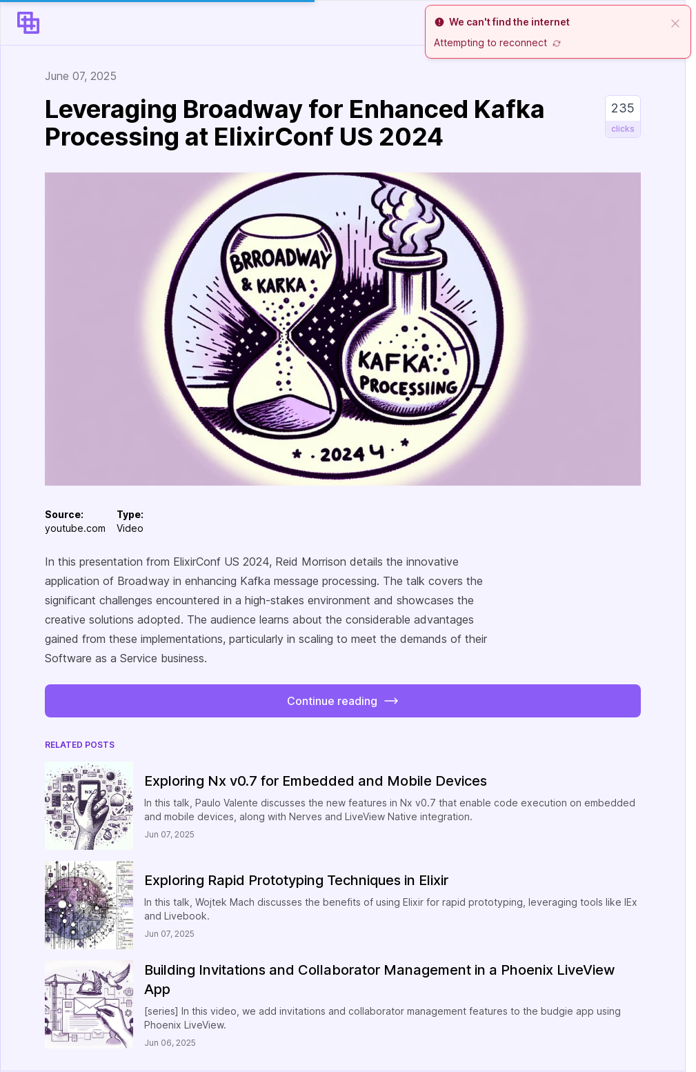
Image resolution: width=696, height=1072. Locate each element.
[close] (675, 22)
